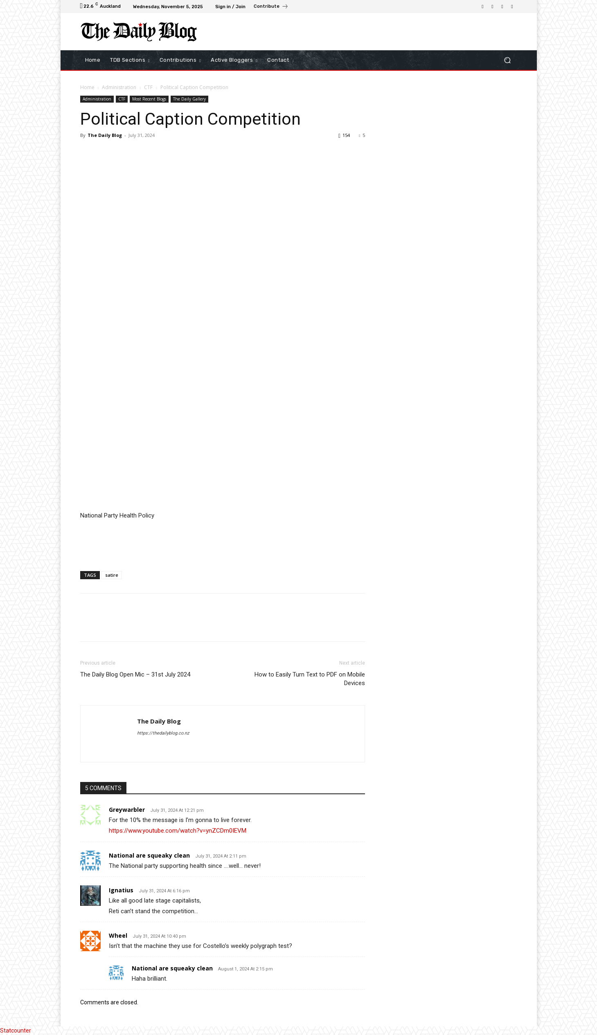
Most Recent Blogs (149, 99)
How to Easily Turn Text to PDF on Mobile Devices (310, 679)
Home (87, 87)
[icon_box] (271, 7)
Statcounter (15, 1030)
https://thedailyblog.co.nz (163, 733)
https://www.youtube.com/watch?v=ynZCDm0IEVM (177, 830)
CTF (148, 87)
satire (111, 575)
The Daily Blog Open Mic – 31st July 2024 (135, 674)
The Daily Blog (105, 135)
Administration (119, 87)
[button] (507, 60)
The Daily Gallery (189, 99)
